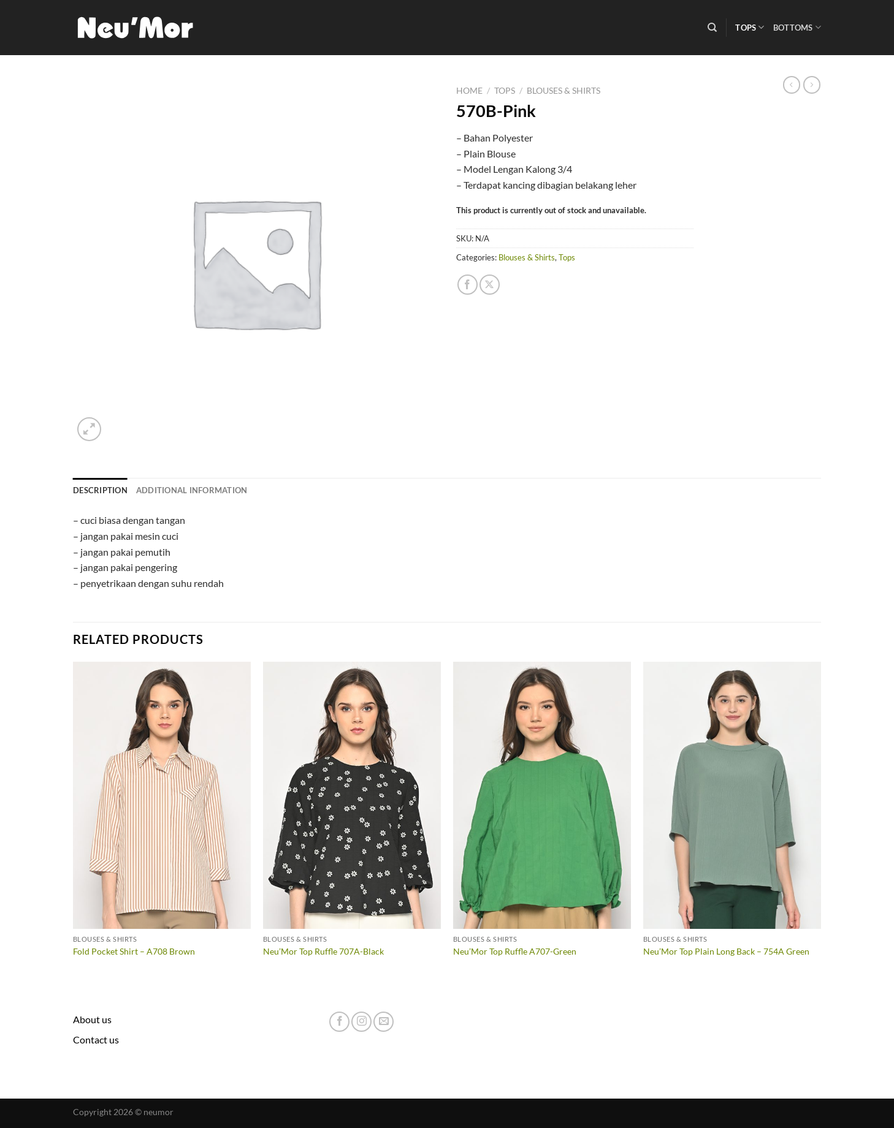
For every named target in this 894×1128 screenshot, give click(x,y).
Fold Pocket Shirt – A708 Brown (134, 951)
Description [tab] (100, 490)
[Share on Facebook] (467, 284)
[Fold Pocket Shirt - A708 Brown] (162, 795)
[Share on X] (489, 284)
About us (92, 1019)
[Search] (712, 27)
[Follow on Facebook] (339, 1022)
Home (469, 91)
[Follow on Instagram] (361, 1022)
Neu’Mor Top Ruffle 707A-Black (323, 951)
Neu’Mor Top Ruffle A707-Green (514, 951)
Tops (749, 27)
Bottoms (797, 27)
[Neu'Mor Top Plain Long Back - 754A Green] (732, 795)
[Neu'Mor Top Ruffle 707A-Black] (352, 795)
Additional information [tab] (192, 490)
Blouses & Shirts (563, 91)
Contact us (96, 1039)
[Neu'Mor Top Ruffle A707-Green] (542, 795)
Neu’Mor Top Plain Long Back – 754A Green (726, 951)
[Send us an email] (383, 1022)
